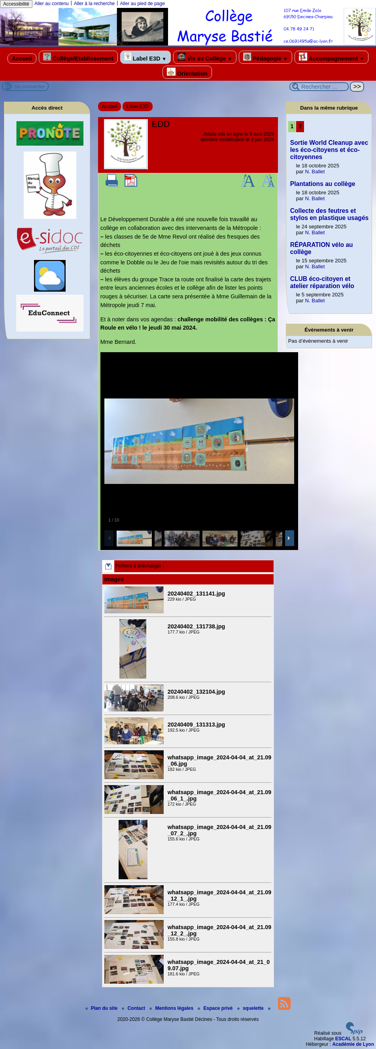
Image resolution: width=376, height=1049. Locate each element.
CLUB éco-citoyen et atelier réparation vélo (322, 282)
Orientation (187, 72)
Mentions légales (172, 1008)
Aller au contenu (51, 3)
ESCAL (343, 1038)
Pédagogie (265, 57)
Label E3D (145, 57)
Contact (134, 1008)
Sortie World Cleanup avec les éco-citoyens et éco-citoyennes (329, 149)
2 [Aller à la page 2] (300, 126)
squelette (251, 1008)
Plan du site (102, 1008)
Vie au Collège (205, 57)
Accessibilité (16, 4)
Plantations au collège (322, 183)
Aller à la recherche (94, 3)
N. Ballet (315, 172)
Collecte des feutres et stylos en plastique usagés (329, 214)
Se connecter (29, 86)
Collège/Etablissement (78, 57)
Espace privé (216, 1008)
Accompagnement (331, 57)
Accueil (22, 58)
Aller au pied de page (142, 3)
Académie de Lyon (353, 1044)
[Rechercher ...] (319, 86)
